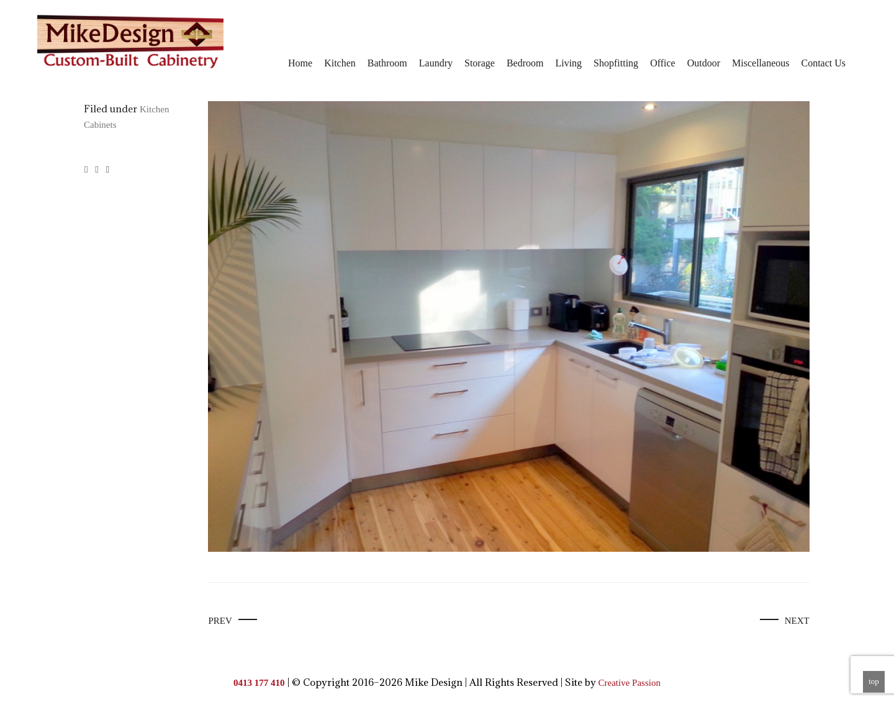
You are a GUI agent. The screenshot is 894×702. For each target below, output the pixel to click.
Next (797, 621)
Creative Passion (629, 683)
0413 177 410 (259, 683)
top (874, 681)
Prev (220, 621)
